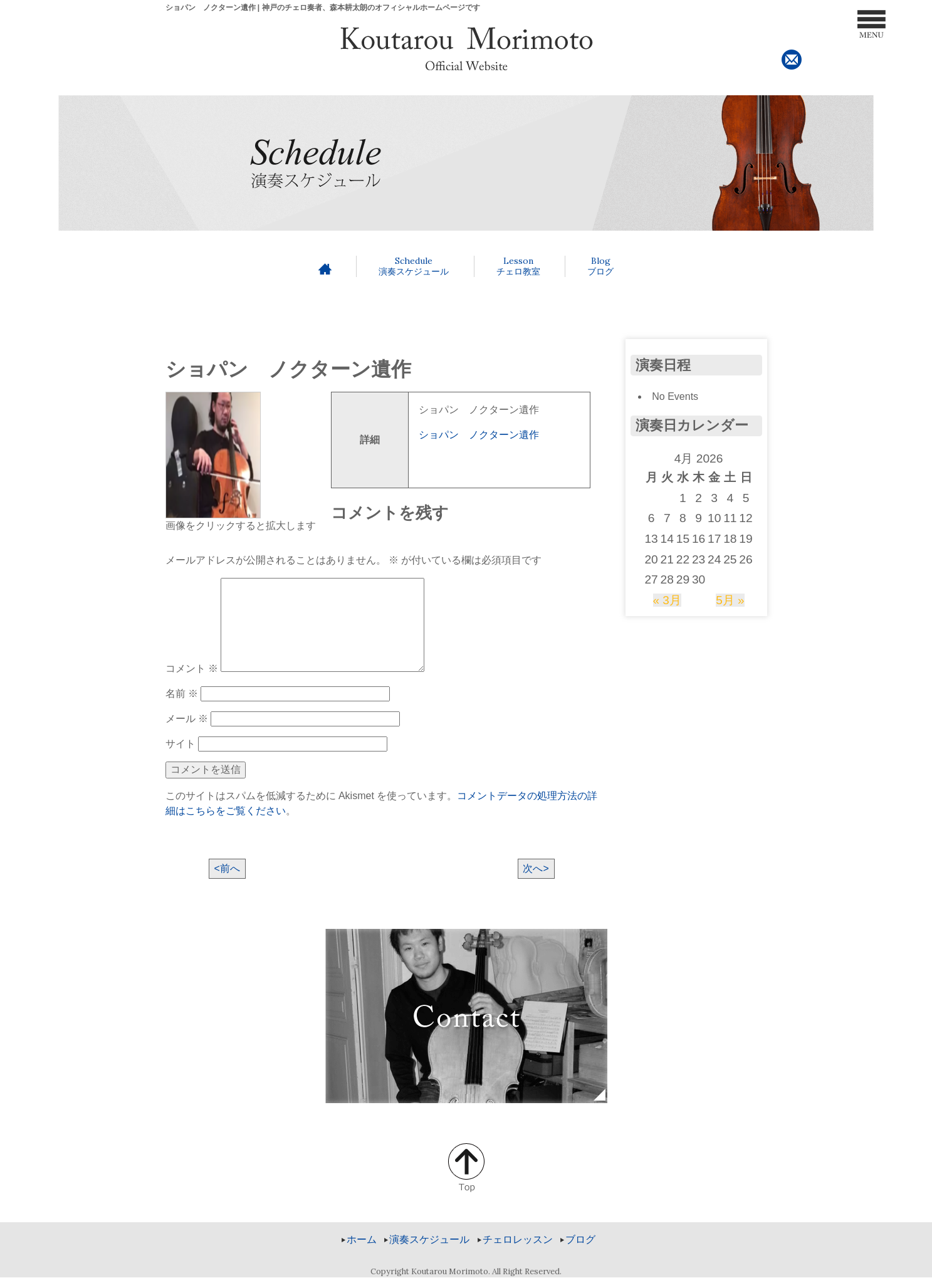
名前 (181, 693)
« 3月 (666, 600)
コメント (191, 668)
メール (186, 718)
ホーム (362, 1240)
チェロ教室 (518, 266)
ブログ (600, 266)
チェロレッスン (518, 1240)
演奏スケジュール (414, 266)
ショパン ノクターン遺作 (479, 434)
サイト (180, 743)
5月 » (730, 600)
